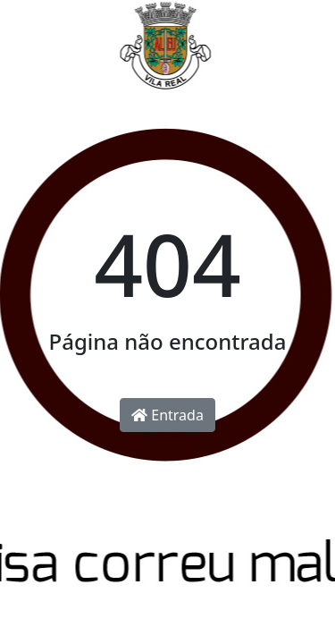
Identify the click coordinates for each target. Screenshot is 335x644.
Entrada (167, 415)
